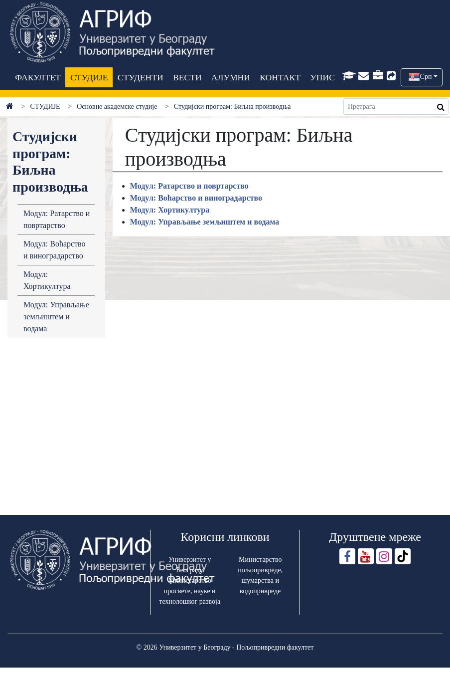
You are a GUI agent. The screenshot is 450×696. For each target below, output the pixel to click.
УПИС (322, 77)
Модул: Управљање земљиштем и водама (56, 316)
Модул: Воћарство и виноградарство (54, 249)
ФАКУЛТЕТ (38, 77)
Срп (426, 76)
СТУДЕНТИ (140, 77)
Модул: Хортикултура (47, 280)
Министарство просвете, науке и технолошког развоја (189, 591)
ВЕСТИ (187, 77)
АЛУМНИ (230, 77)
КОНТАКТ (280, 77)
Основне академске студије (117, 106)
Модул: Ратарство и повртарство (56, 219)
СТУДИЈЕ (89, 77)
